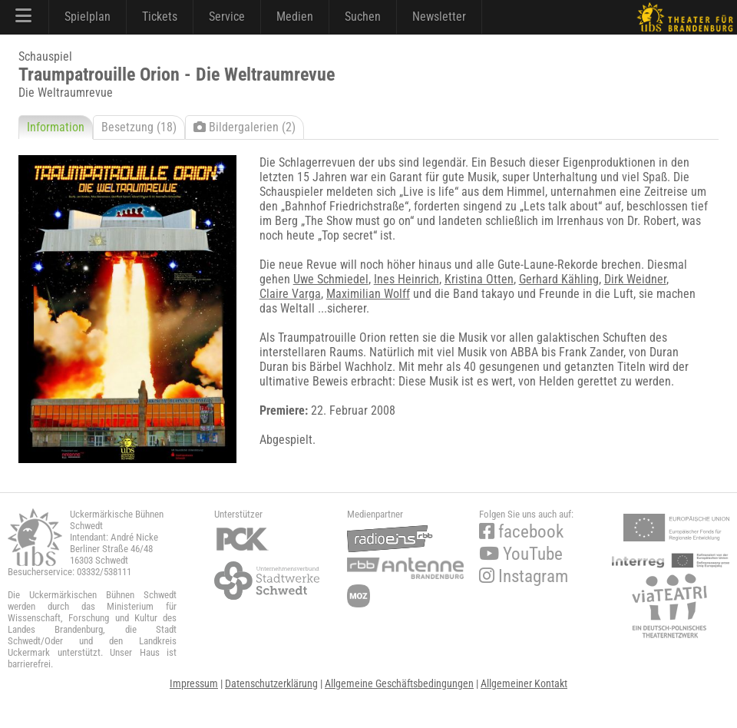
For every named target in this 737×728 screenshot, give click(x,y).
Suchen (363, 16)
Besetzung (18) (139, 127)
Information (55, 127)
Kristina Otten (479, 279)
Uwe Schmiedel (330, 279)
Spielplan (87, 16)
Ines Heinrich (406, 279)
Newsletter (439, 16)
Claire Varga (290, 293)
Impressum (194, 683)
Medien (294, 16)
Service (227, 16)
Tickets (159, 16)
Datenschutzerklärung (271, 683)
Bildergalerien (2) (244, 127)
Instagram (523, 576)
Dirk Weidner (635, 279)
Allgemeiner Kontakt (524, 683)
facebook (521, 531)
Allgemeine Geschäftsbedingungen (399, 683)
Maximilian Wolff (368, 293)
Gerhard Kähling (559, 279)
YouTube (521, 554)
